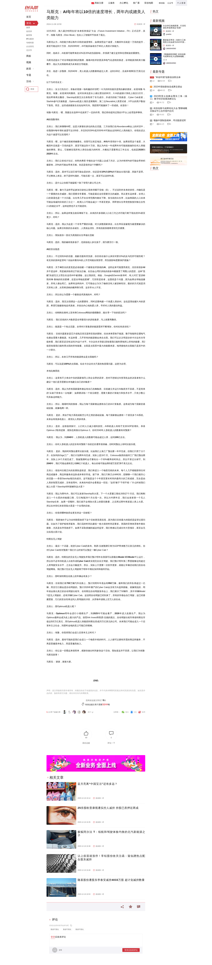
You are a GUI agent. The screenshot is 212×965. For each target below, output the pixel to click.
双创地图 (148, 3)
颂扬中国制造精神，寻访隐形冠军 (169, 120)
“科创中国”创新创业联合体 (168, 77)
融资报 (29, 35)
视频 (28, 62)
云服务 (111, 3)
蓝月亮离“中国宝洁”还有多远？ (97, 783)
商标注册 (99, 3)
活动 (28, 81)
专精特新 (30, 43)
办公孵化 (124, 3)
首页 (28, 17)
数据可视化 (55, 929)
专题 (28, 75)
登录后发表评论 (131, 950)
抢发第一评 (141, 24)
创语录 (29, 31)
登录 (53, 937)
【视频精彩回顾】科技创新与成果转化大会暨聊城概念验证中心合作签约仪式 (174, 56)
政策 (28, 68)
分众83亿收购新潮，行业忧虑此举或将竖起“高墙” (174, 27)
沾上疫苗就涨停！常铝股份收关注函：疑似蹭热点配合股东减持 (111, 857)
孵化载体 (30, 39)
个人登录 (181, 3)
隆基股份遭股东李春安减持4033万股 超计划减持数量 (111, 879)
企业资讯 (30, 46)
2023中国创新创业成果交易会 (167, 87)
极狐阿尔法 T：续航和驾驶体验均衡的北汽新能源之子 (111, 833)
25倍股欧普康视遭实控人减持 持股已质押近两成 (108, 807)
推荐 (28, 27)
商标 (28, 56)
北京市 (29, 50)
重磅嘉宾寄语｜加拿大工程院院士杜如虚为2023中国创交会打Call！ (174, 42)
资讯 (28, 23)
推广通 (136, 3)
